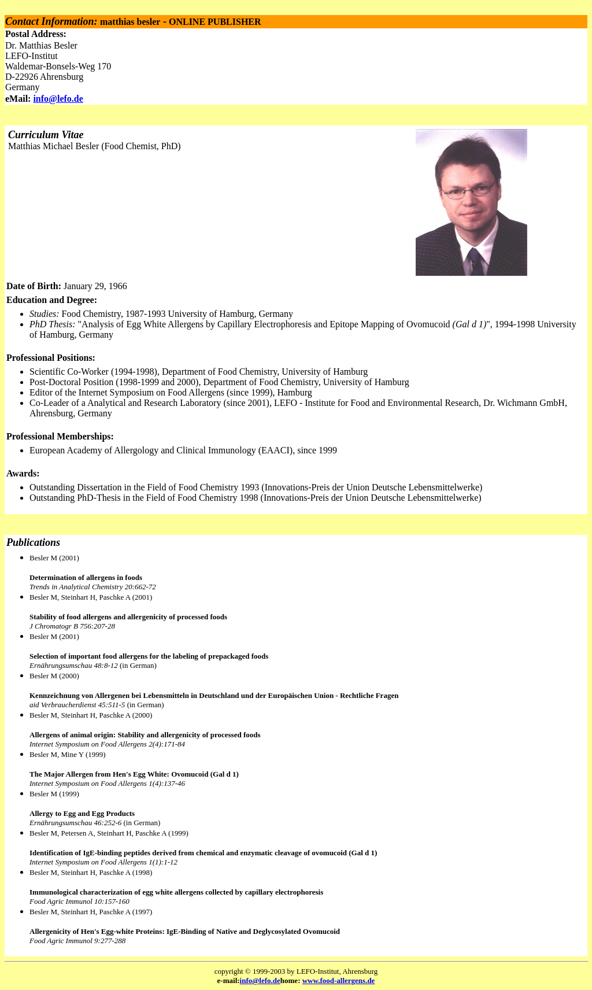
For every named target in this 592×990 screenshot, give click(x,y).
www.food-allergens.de (338, 980)
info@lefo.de (58, 99)
